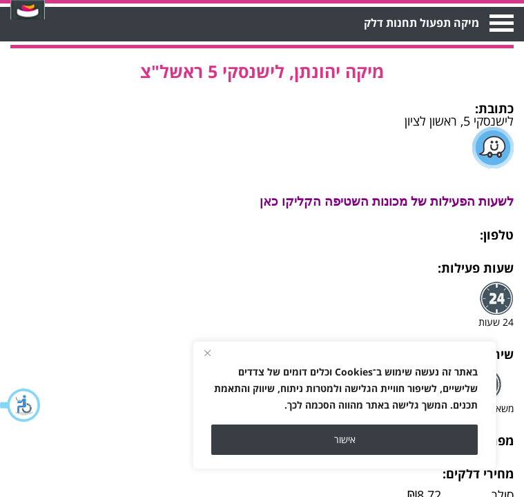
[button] (20, 405)
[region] (344, 405)
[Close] (207, 352)
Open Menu (500, 23)
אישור (345, 439)
